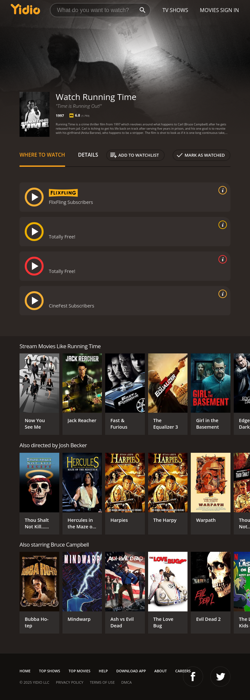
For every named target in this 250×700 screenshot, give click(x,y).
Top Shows (49, 670)
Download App (131, 670)
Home (25, 670)
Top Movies (79, 670)
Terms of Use (102, 682)
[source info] (221, 190)
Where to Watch (42, 154)
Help (103, 670)
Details (88, 154)
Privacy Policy (69, 682)
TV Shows (175, 10)
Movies (209, 10)
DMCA (126, 682)
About (160, 670)
